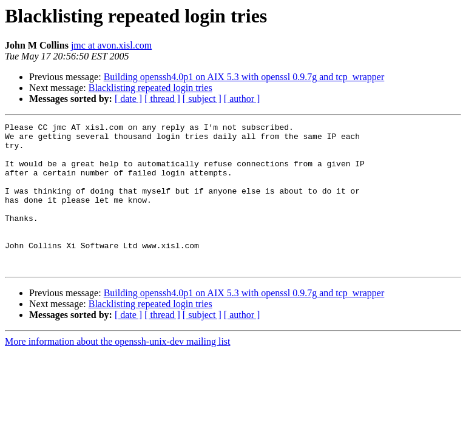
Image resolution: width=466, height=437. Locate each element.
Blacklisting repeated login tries (150, 88)
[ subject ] (202, 98)
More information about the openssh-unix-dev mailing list (118, 370)
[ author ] (242, 98)
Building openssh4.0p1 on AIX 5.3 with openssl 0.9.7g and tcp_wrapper (244, 77)
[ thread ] (162, 98)
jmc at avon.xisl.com (111, 45)
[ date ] (128, 98)
